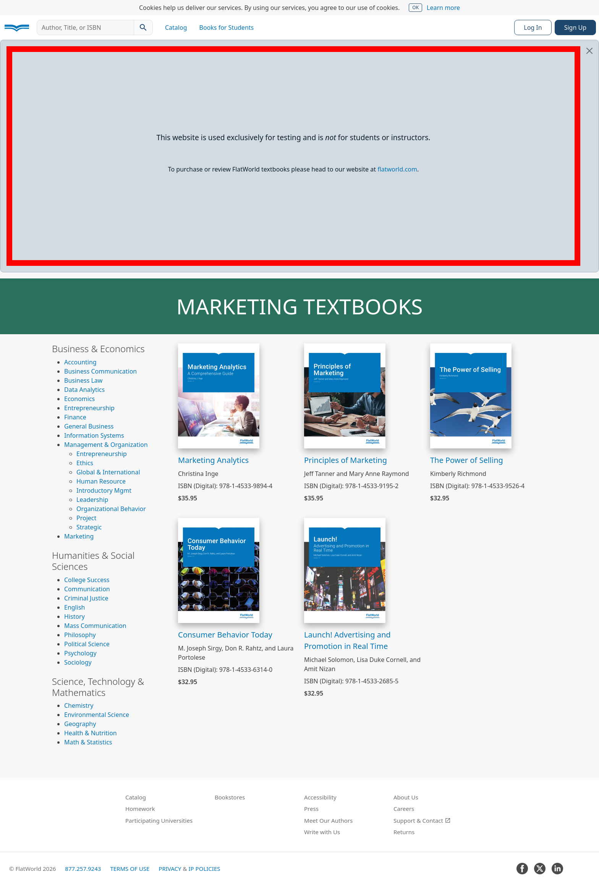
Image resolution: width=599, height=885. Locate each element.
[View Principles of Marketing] (344, 395)
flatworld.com (397, 169)
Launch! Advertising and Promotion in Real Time (347, 640)
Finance (75, 417)
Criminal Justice (86, 598)
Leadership (92, 499)
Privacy (170, 868)
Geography (80, 724)
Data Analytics (84, 389)
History (74, 616)
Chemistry (78, 705)
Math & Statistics (88, 742)
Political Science (87, 644)
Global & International (108, 472)
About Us (405, 797)
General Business (88, 426)
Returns (403, 832)
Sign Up (575, 27)
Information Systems (94, 435)
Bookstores (230, 797)
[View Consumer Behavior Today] (218, 570)
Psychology (80, 653)
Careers (403, 808)
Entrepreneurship (89, 408)
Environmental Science (96, 714)
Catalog (176, 27)
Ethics (84, 463)
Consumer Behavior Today (225, 634)
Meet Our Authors (328, 820)
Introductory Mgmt (103, 490)
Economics (79, 399)
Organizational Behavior (111, 509)
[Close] (589, 50)
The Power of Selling (466, 460)
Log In (533, 27)
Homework (140, 808)
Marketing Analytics (213, 460)
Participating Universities (159, 820)
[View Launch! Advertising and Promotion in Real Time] (344, 570)
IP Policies (204, 868)
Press (311, 808)
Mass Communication (95, 625)
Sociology (78, 662)
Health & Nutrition (90, 733)
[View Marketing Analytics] (218, 395)
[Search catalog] (143, 27)
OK (415, 7)
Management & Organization (106, 444)
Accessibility (320, 797)
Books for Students (226, 27)
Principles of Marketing (345, 460)
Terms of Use (129, 868)
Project (86, 518)
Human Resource (101, 481)
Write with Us (322, 832)
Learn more (443, 7)
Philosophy (80, 635)
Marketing (79, 536)
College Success (86, 580)
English (74, 607)
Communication (87, 589)
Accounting (80, 362)
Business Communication (100, 371)
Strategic (89, 527)
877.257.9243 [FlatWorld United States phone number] (83, 868)
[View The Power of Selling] (471, 395)
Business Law (83, 380)
